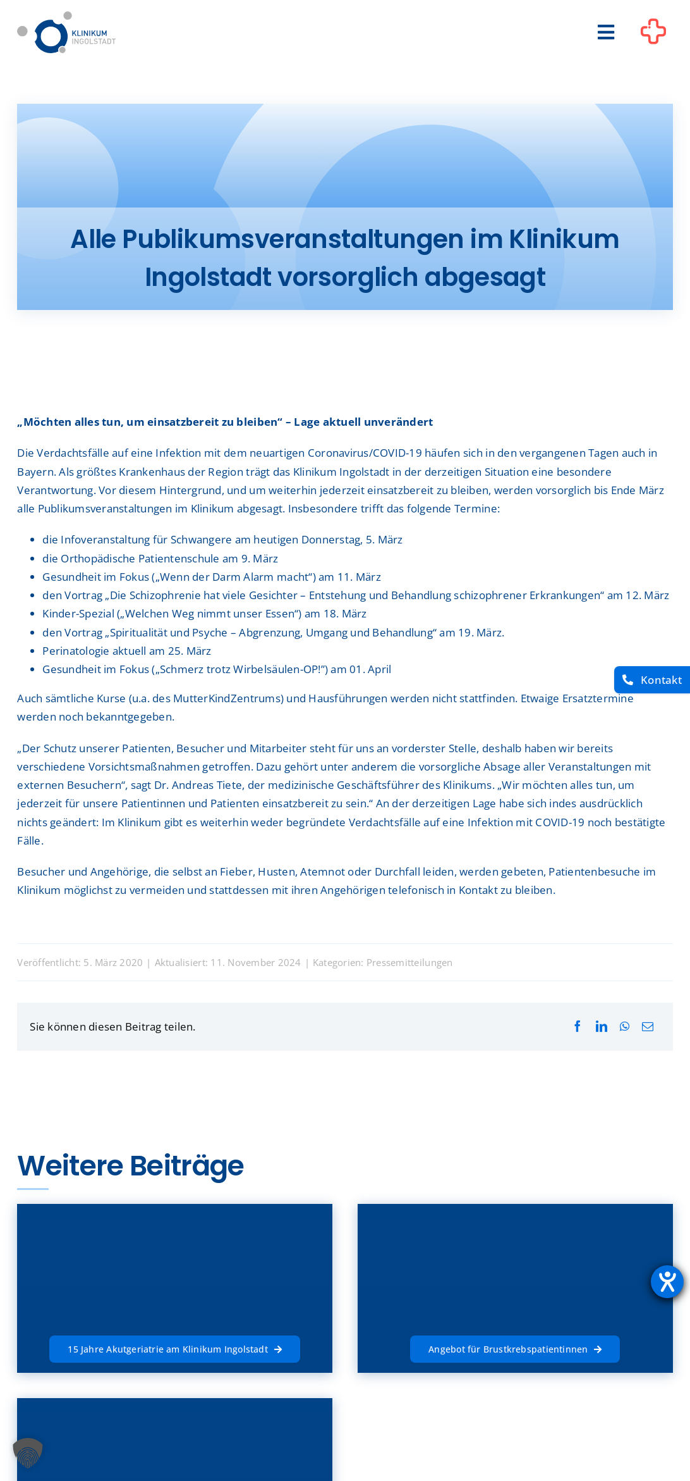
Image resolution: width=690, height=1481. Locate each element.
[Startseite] (66, 16)
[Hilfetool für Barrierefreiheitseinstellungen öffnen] (667, 1281)
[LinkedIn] (602, 1026)
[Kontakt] (652, 679)
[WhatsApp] (625, 1026)
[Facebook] (578, 1026)
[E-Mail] (648, 1026)
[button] (28, 1453)
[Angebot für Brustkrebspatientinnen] (515, 1347)
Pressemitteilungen (409, 962)
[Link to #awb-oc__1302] (653, 34)
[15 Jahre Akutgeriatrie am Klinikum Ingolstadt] (174, 1347)
